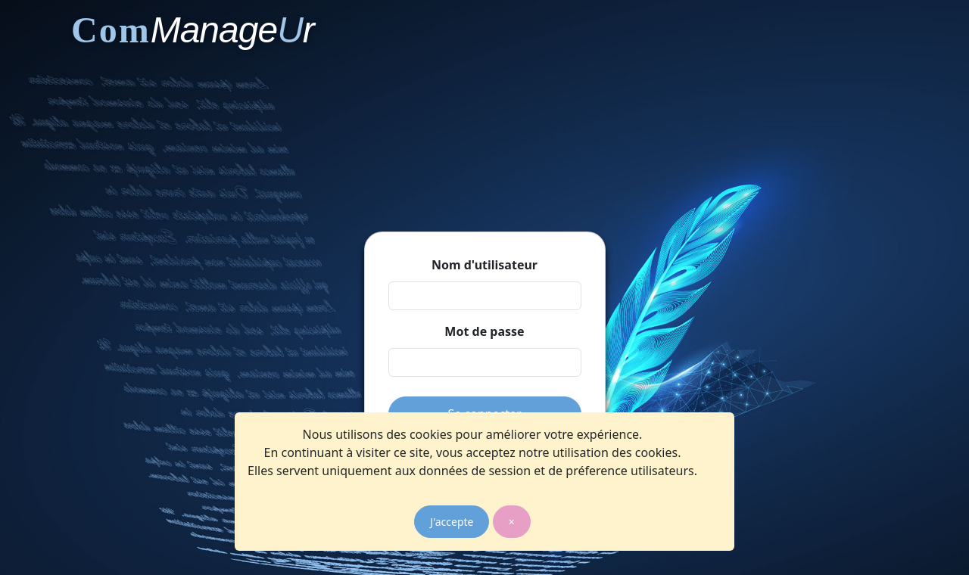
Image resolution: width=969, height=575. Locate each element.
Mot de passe (484, 331)
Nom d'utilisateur (484, 264)
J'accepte (451, 521)
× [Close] (512, 521)
